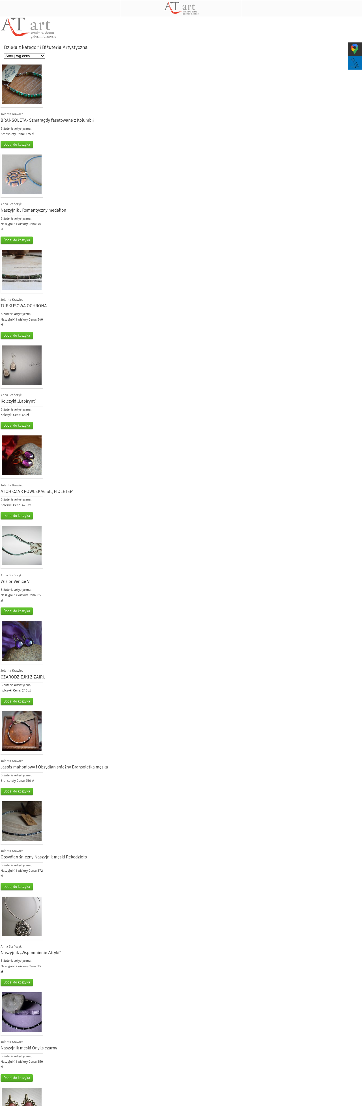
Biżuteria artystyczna (16, 128)
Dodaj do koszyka (16, 144)
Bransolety (8, 134)
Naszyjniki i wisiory (14, 224)
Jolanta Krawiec (12, 114)
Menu (60, 8)
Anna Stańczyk (11, 204)
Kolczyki (6, 415)
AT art (181, 8)
